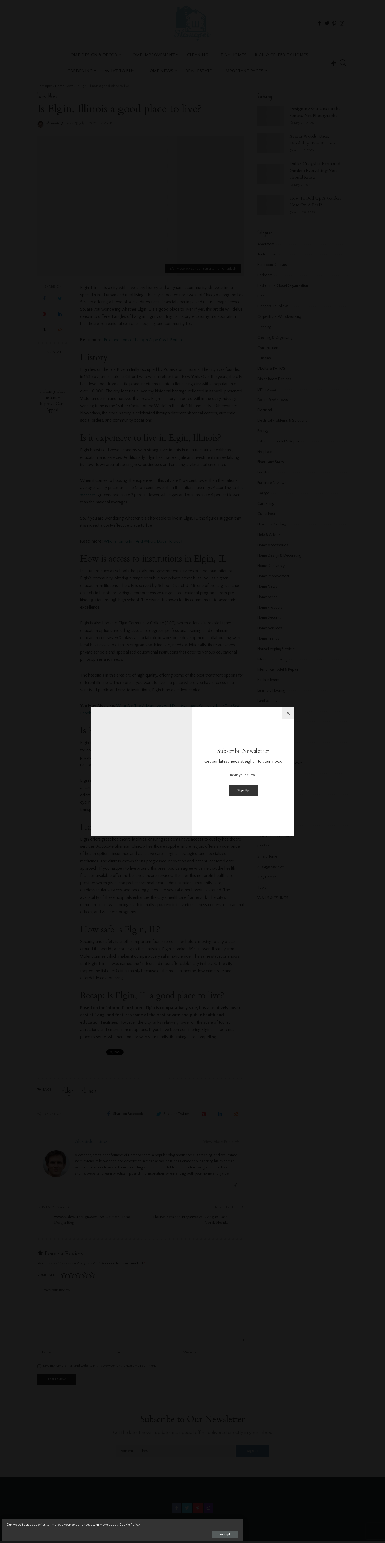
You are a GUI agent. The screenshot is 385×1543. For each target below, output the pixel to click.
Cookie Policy (67, 1522)
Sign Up (243, 790)
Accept (66, 1531)
